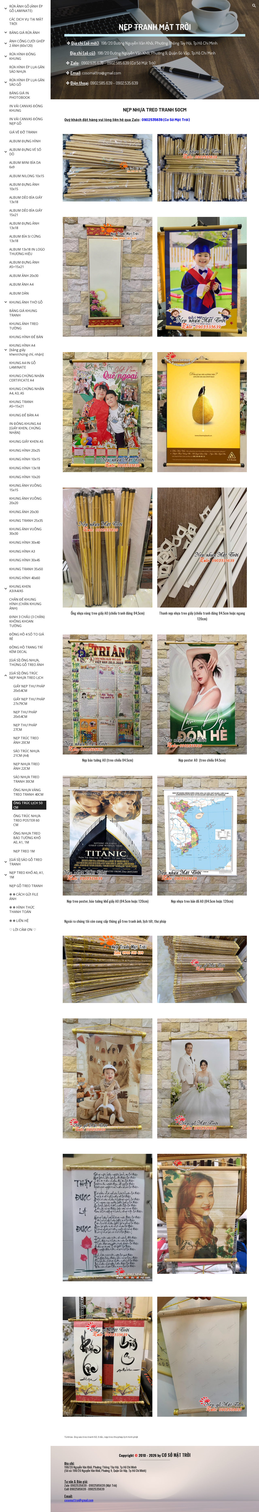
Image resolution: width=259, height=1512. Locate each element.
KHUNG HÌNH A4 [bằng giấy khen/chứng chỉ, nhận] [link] (26, 350)
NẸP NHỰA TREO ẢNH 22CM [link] (26, 766)
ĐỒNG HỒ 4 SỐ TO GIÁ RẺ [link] (26, 636)
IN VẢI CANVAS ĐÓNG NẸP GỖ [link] (26, 121)
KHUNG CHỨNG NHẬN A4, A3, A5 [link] (26, 391)
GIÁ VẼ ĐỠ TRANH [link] (23, 132)
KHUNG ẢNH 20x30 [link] (24, 512)
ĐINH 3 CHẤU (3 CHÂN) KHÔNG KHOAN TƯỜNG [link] (27, 621)
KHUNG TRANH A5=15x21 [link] (21, 404)
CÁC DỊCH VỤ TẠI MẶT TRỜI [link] (26, 21)
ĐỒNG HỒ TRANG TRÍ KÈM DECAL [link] (26, 649)
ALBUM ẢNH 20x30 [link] (23, 275)
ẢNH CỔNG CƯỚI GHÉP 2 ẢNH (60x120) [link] (27, 43)
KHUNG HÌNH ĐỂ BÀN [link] (26, 337)
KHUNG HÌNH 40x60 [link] (24, 578)
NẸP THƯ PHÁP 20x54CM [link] (25, 714)
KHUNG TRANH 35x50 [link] (26, 569)
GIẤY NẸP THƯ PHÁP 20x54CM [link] (29, 688)
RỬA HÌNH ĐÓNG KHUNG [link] (22, 56)
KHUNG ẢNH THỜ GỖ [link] (25, 302)
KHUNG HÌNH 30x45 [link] (24, 560)
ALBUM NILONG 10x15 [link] (26, 176)
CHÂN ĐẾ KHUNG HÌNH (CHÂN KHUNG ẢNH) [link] (25, 604)
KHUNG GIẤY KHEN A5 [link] (26, 441)
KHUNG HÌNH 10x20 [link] (24, 477)
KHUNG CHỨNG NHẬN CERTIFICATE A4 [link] (26, 378)
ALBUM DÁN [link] (19, 293)
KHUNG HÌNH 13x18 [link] (24, 468)
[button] (254, 6)
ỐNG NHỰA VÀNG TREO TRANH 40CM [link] (28, 792)
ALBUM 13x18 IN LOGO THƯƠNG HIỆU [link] (27, 251)
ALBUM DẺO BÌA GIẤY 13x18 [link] (25, 199)
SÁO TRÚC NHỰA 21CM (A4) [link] (26, 753)
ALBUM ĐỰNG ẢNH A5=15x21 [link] (24, 264)
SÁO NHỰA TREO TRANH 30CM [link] (26, 779)
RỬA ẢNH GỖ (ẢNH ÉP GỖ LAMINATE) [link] (26, 8)
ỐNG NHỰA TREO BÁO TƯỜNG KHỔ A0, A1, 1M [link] (27, 837)
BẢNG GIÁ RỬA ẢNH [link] (24, 32)
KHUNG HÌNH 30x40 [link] (24, 542)
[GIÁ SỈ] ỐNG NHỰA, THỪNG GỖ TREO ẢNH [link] (26, 662)
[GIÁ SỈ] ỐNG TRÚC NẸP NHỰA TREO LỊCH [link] (26, 675)
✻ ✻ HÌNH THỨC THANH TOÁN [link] (22, 909)
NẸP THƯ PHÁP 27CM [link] (25, 727)
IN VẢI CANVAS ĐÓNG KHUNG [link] (26, 108)
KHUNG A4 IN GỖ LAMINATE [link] (22, 365)
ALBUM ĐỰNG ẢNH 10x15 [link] (24, 186)
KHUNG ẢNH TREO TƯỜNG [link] (23, 325)
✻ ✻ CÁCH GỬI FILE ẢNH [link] (23, 896)
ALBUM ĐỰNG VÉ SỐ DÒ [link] (25, 151)
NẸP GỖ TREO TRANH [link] (26, 886)
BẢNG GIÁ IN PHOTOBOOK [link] (19, 95)
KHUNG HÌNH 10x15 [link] (24, 459)
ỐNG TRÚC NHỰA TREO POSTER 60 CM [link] (26, 820)
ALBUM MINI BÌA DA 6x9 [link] (25, 164)
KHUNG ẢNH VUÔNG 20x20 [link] (25, 500)
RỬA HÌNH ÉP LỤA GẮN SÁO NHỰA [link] (27, 69)
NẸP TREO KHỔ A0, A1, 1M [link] (26, 874)
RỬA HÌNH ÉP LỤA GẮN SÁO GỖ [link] (27, 82)
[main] (155, 49)
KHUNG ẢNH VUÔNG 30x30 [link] (25, 531)
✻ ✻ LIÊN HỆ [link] (19, 920)
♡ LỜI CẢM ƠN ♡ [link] (22, 929)
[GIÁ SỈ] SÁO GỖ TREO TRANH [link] (25, 861)
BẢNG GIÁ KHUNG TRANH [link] (23, 313)
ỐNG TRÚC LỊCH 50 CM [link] (27, 805)
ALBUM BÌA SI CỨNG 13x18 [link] (25, 238)
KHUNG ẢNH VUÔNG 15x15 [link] (25, 487)
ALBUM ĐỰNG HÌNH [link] (25, 141)
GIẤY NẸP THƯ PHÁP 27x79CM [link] (29, 701)
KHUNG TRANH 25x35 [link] (26, 520)
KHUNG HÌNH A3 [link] (22, 551)
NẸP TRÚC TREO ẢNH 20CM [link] (26, 740)
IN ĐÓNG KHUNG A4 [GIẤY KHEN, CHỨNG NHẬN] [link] (25, 428)
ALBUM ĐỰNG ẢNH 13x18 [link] (24, 225)
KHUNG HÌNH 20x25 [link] (24, 450)
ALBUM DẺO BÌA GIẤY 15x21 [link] (25, 212)
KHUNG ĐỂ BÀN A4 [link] (23, 415)
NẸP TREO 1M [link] (24, 851)
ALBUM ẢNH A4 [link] (21, 284)
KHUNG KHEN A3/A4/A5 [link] (20, 588)
